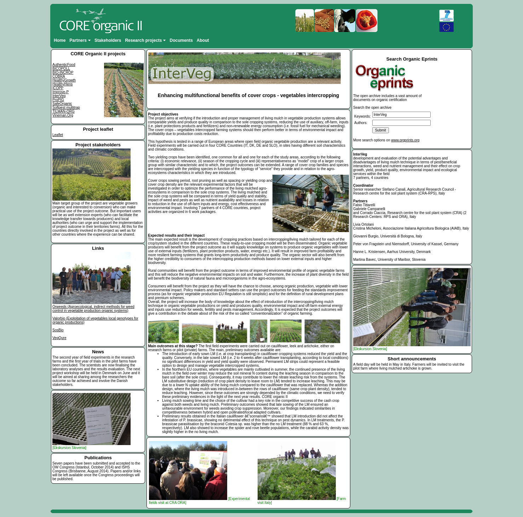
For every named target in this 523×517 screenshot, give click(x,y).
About (203, 40)
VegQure (59, 338)
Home (59, 40)
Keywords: (362, 116)
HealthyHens (62, 84)
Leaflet (57, 135)
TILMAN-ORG (63, 111)
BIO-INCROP (62, 72)
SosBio (58, 330)
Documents (180, 40)
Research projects (145, 40)
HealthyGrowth (64, 80)
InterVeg (58, 96)
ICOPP (57, 88)
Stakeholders (107, 40)
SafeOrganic (62, 104)
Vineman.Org (62, 115)
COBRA (58, 76)
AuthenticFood (63, 65)
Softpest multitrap (66, 107)
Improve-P (60, 92)
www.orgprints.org (405, 140)
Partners (80, 40)
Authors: (360, 123)
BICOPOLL (61, 69)
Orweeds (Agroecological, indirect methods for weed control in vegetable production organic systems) (93, 309)
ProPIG (58, 100)
